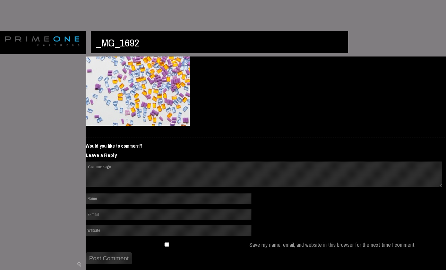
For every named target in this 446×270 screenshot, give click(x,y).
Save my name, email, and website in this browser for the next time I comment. (332, 245)
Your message (264, 174)
